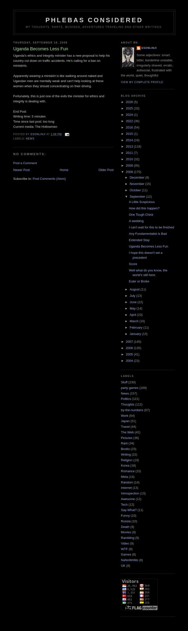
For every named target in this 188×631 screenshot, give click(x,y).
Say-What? (129, 510)
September (138, 196)
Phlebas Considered (94, 20)
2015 (130, 134)
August (135, 289)
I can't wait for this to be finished (151, 227)
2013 (130, 146)
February (136, 327)
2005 (130, 354)
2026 (130, 102)
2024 (130, 115)
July (133, 296)
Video (125, 543)
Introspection (130, 493)
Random (127, 482)
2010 (130, 159)
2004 (130, 361)
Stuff (124, 382)
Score (133, 264)
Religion (126, 460)
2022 (130, 121)
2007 (130, 341)
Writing (126, 454)
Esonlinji (149, 48)
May (133, 308)
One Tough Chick (141, 214)
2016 (130, 127)
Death (125, 527)
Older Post (106, 170)
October (136, 190)
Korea (125, 465)
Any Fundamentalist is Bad (148, 233)
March (135, 321)
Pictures (126, 438)
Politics (126, 399)
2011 (130, 153)
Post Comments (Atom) (49, 179)
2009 (130, 165)
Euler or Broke (139, 281)
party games (130, 388)
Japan (125, 421)
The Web (127, 432)
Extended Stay (139, 240)
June (134, 302)
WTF (124, 549)
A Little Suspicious (142, 202)
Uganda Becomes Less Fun (148, 246)
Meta (124, 477)
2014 (130, 140)
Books (125, 449)
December (137, 177)
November (137, 184)
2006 (130, 348)
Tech (124, 504)
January (136, 334)
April (133, 315)
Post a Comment (25, 163)
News (30, 138)
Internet (126, 488)
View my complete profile (142, 82)
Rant (124, 443)
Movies (126, 532)
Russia (126, 521)
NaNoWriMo (129, 560)
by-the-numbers (132, 410)
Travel (125, 426)
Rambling (127, 538)
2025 (130, 108)
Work (124, 415)
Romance (128, 471)
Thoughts (127, 404)
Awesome (128, 499)
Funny (125, 515)
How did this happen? (144, 208)
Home (64, 170)
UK (123, 565)
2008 (130, 172)
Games (126, 554)
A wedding (136, 221)
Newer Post (21, 170)
